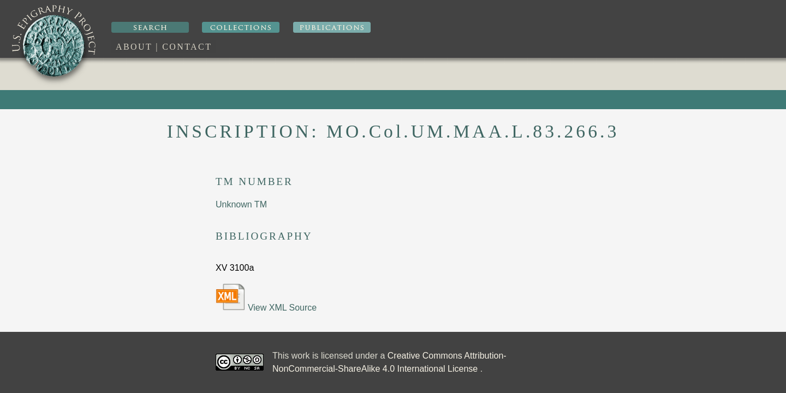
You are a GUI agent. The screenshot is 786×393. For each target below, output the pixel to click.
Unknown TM (241, 204)
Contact (187, 46)
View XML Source (266, 297)
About (134, 46)
